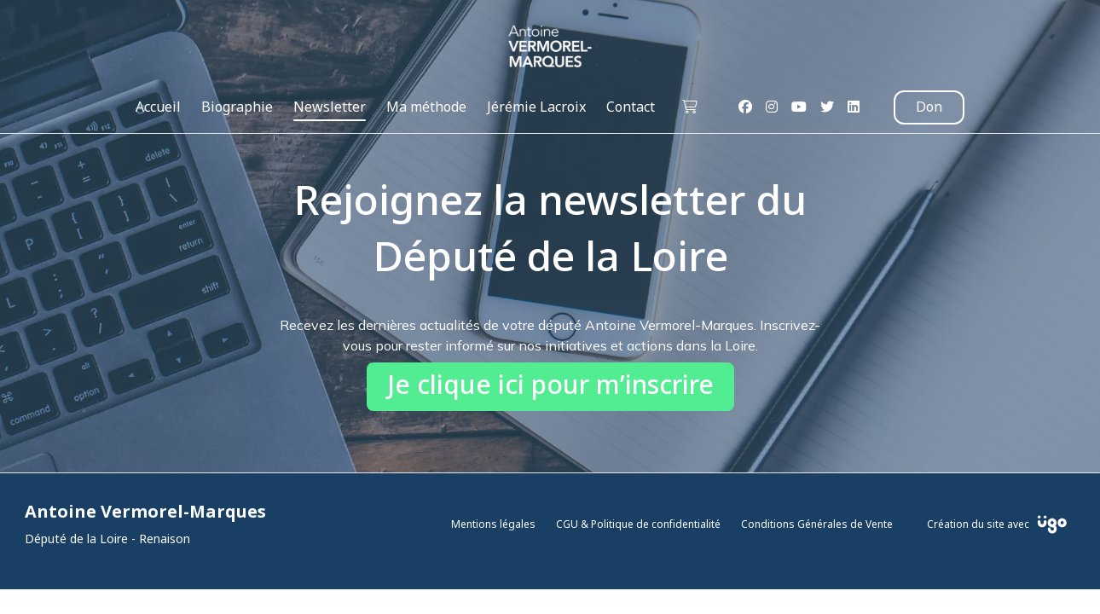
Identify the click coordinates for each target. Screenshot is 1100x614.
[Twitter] (827, 107)
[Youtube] (799, 107)
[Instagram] (772, 107)
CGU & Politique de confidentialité (638, 524)
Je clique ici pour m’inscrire (550, 386)
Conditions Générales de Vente (817, 524)
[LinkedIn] (854, 107)
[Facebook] (745, 107)
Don (929, 107)
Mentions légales (493, 524)
